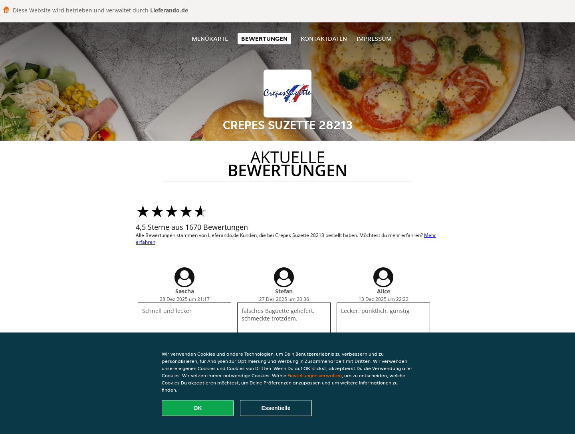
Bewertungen (264, 38)
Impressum (374, 38)
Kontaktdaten (324, 38)
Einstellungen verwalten (315, 375)
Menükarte (210, 38)
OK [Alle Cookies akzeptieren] (198, 408)
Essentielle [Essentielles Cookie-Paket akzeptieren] (275, 408)
